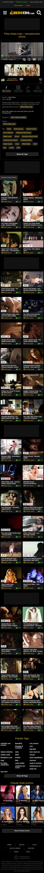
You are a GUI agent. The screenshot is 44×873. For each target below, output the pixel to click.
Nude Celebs (8, 144)
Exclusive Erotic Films (29, 136)
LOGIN (28, 5)
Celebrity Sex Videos (10, 140)
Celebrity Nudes (26, 140)
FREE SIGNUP (18, 5)
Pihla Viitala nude (26, 107)
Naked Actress (31, 129)
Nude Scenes (18, 129)
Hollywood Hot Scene (23, 133)
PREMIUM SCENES (22, 2)
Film (18, 148)
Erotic (17, 136)
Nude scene (7, 136)
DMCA (28, 851)
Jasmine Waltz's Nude (36, 2)
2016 (35, 144)
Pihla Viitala (26, 144)
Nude (9, 129)
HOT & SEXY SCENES (18, 117)
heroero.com (26, 856)
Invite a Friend (15, 848)
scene (11, 148)
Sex (5, 148)
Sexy (17, 144)
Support (31, 848)
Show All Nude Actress (22, 831)
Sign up (21, 844)
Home (9, 844)
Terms (16, 851)
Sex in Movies (8, 133)
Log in (34, 844)
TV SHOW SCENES (8, 2)
